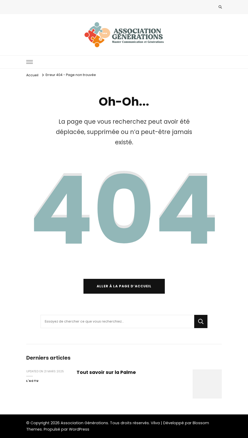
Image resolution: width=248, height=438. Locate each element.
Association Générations (84, 423)
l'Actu (32, 381)
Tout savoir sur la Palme (106, 372)
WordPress (79, 429)
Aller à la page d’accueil (124, 286)
